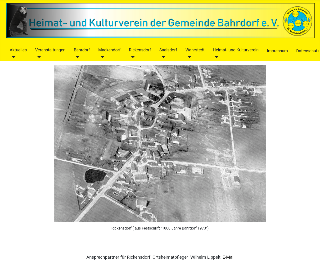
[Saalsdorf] (162, 57)
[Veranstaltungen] (38, 57)
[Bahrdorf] (77, 57)
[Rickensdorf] (132, 57)
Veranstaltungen (50, 50)
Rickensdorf (140, 50)
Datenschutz (308, 51)
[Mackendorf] (101, 57)
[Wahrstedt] (188, 57)
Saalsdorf (168, 50)
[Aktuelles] (13, 57)
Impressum (277, 51)
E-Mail (228, 257)
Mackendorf (109, 50)
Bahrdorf (82, 50)
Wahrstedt (194, 50)
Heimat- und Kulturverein (236, 50)
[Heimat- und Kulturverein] (216, 57)
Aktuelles (18, 50)
